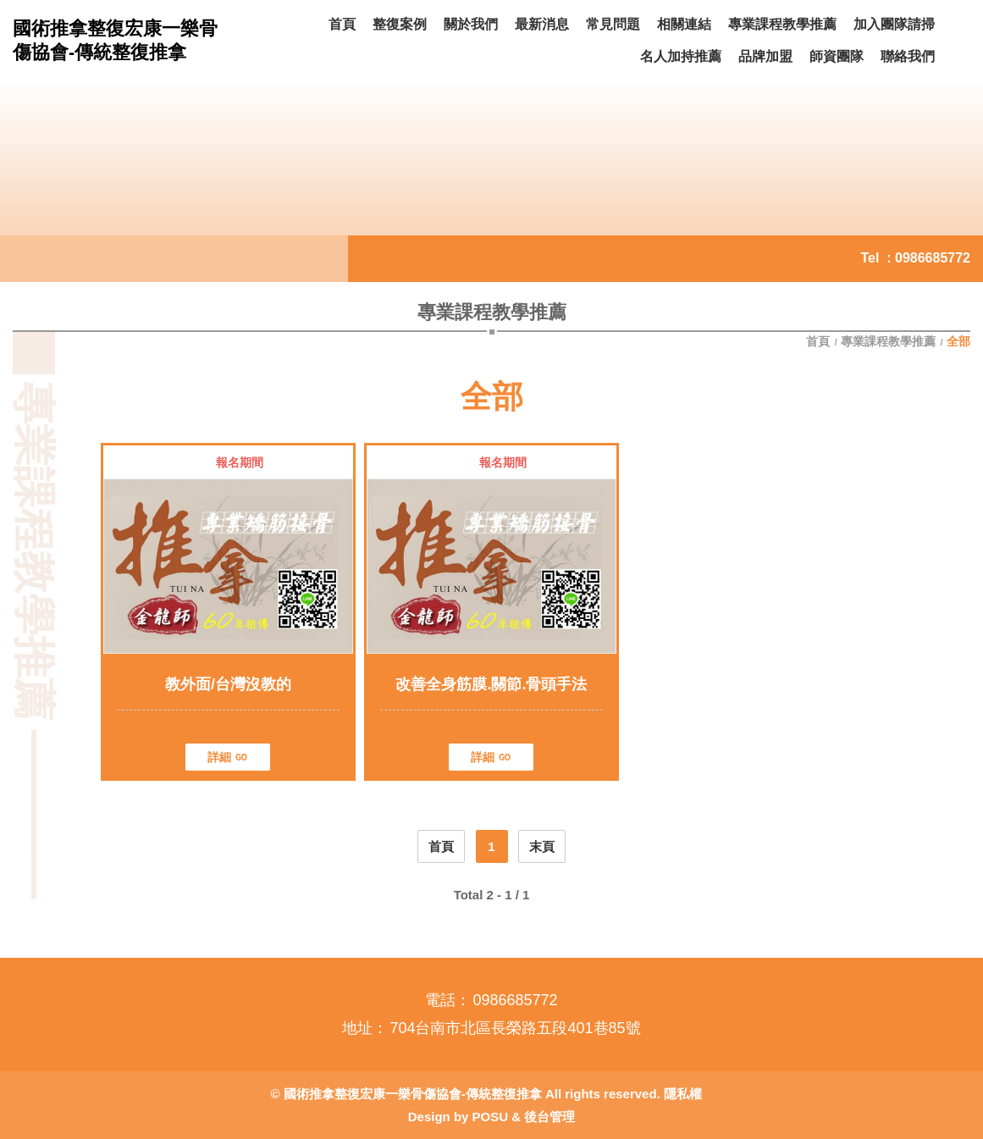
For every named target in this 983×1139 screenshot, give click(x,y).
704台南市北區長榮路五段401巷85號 (514, 1028)
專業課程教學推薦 (888, 341)
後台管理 (549, 1116)
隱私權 (683, 1093)
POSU (490, 1116)
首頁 (819, 341)
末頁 (542, 846)
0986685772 (932, 258)
